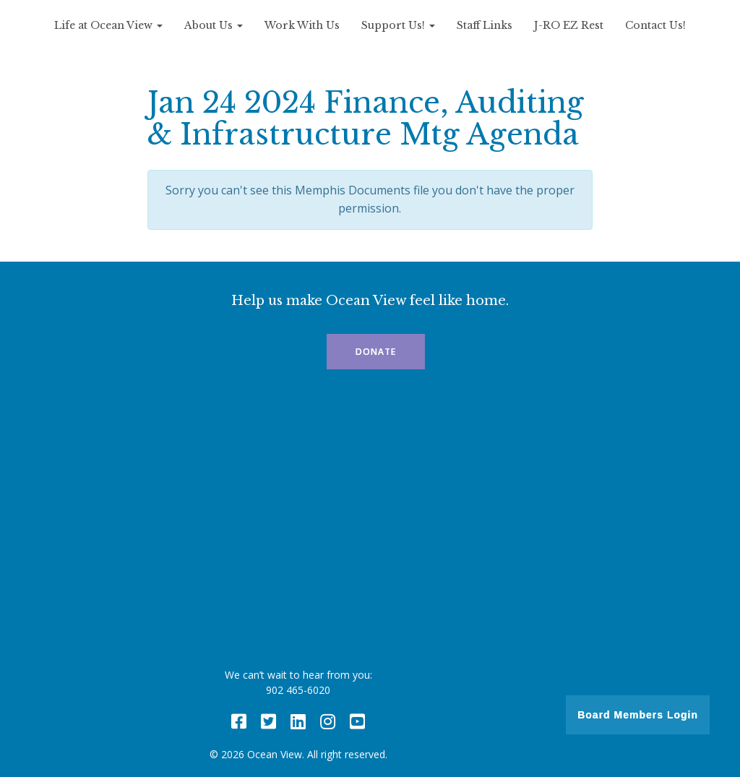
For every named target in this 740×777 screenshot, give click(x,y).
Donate (376, 351)
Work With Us (302, 25)
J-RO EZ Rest (568, 25)
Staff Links (484, 25)
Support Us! (398, 25)
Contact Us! (655, 25)
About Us (213, 25)
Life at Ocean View (108, 25)
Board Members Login (637, 715)
